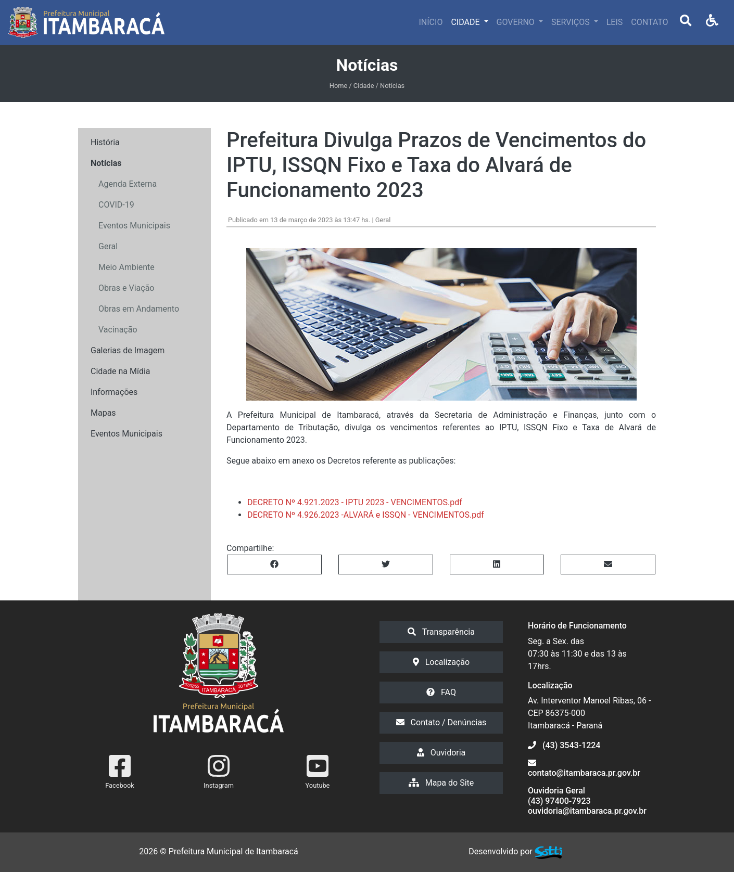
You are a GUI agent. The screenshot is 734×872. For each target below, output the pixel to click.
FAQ (441, 692)
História (105, 142)
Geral (108, 246)
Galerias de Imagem (127, 350)
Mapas (103, 413)
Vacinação (117, 330)
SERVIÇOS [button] (571, 22)
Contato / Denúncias (441, 722)
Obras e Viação (126, 288)
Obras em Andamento (138, 309)
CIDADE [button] (466, 22)
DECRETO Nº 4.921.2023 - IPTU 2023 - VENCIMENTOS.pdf (354, 502)
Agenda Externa (127, 184)
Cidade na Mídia (120, 371)
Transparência (441, 632)
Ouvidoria (441, 753)
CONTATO (649, 22)
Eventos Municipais (134, 225)
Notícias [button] (106, 163)
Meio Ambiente (126, 267)
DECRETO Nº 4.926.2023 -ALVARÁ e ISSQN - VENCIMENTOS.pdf (365, 515)
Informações (114, 392)
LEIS (614, 22)
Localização (441, 662)
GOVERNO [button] (517, 22)
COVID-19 (116, 205)
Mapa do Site (441, 783)
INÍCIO (431, 22)
